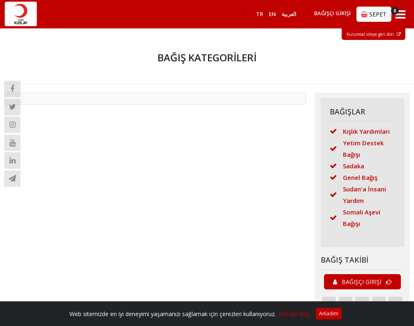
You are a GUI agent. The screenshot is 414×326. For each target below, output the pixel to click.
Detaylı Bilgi (294, 314)
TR (259, 14)
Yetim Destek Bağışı (357, 148)
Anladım (328, 313)
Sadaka (347, 166)
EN (272, 14)
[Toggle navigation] (400, 14)
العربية (289, 14)
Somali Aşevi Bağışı (355, 218)
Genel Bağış (353, 177)
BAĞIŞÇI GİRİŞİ (332, 13)
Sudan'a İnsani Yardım (358, 195)
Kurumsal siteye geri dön (374, 34)
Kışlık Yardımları (360, 131)
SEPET (376, 12)
